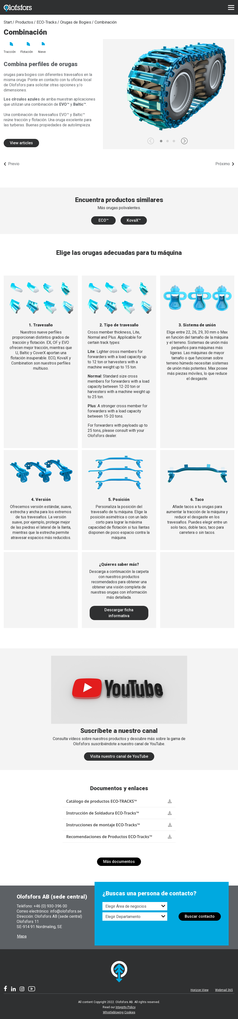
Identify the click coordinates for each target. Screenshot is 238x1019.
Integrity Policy (126, 1007)
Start (8, 22)
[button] (184, 141)
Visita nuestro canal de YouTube (119, 756)
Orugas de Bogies (75, 22)
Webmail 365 (224, 990)
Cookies (129, 1012)
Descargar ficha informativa (118, 613)
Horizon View (200, 990)
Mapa (22, 936)
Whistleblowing (113, 1012)
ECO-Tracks (47, 22)
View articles (21, 143)
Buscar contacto (200, 916)
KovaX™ (134, 220)
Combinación (106, 22)
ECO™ (103, 220)
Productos (24, 22)
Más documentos (119, 861)
